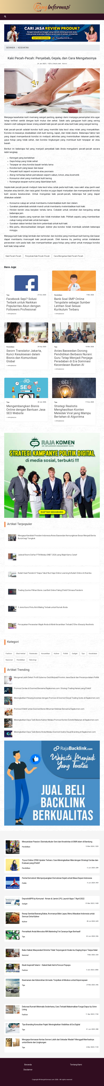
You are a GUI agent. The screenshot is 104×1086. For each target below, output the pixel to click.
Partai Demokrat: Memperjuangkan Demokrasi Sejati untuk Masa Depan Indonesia (57, 878)
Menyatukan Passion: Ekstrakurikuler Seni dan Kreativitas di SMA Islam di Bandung (57, 842)
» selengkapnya (11, 313)
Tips (7, 295)
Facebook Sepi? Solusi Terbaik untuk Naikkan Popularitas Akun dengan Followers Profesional (23, 304)
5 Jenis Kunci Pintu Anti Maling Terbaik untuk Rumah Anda (43, 607)
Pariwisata (33, 653)
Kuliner (56, 653)
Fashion (9, 653)
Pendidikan (58, 295)
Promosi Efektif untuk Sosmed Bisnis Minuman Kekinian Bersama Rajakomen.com (49, 709)
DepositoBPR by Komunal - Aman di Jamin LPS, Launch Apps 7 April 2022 (53, 899)
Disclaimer (28, 1070)
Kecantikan (45, 653)
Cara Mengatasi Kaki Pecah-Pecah (68, 256)
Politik (65, 653)
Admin (64, 64)
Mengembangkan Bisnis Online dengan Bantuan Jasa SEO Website (25, 409)
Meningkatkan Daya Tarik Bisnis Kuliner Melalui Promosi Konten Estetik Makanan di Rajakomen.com (56, 720)
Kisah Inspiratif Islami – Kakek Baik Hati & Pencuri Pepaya (46, 965)
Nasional (9, 660)
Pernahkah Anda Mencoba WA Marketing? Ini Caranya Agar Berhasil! (51, 931)
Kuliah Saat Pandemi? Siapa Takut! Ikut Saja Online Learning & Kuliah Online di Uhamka (54, 573)
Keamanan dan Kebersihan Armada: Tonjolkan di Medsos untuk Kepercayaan (54, 980)
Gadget (74, 653)
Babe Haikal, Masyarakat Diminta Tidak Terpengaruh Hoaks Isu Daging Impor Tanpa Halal (59, 950)
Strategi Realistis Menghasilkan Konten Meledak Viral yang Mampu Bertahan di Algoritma (72, 411)
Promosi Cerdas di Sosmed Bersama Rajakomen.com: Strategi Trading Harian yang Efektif (52, 688)
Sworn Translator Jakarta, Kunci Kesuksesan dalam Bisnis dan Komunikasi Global (24, 356)
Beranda (28, 1065)
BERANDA (10, 48)
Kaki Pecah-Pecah (13, 256)
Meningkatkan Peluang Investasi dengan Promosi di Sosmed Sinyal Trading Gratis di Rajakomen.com (57, 698)
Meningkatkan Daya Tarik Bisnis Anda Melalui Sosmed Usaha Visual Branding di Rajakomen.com (55, 732)
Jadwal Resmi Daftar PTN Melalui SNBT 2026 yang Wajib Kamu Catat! (47, 555)
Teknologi (32, 660)
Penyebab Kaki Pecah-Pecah (37, 256)
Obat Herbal (20, 653)
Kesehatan (93, 653)
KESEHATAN (23, 48)
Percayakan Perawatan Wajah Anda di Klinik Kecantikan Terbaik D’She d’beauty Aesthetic (56, 624)
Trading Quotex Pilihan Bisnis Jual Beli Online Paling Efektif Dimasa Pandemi (50, 590)
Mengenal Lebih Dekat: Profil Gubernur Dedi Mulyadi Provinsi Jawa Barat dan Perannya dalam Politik (56, 677)
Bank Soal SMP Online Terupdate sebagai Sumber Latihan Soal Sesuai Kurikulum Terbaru (72, 304)
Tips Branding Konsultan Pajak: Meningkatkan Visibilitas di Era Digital (51, 1024)
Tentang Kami (76, 1065)
